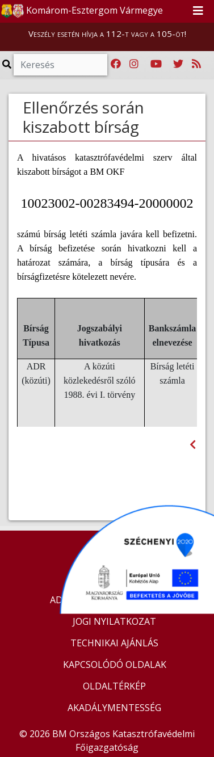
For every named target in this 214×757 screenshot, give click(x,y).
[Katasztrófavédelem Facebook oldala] (116, 64)
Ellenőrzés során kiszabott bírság (83, 116)
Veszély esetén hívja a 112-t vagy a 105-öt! (107, 33)
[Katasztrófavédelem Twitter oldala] (178, 64)
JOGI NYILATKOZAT (114, 621)
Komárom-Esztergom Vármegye (82, 11)
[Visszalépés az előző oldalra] (192, 444)
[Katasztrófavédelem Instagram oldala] (134, 64)
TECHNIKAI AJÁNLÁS (114, 643)
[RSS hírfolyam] (196, 64)
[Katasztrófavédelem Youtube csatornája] (156, 64)
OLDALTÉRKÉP (114, 686)
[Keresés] (60, 64)
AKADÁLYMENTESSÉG (114, 707)
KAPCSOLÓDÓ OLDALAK (114, 664)
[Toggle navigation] (198, 11)
